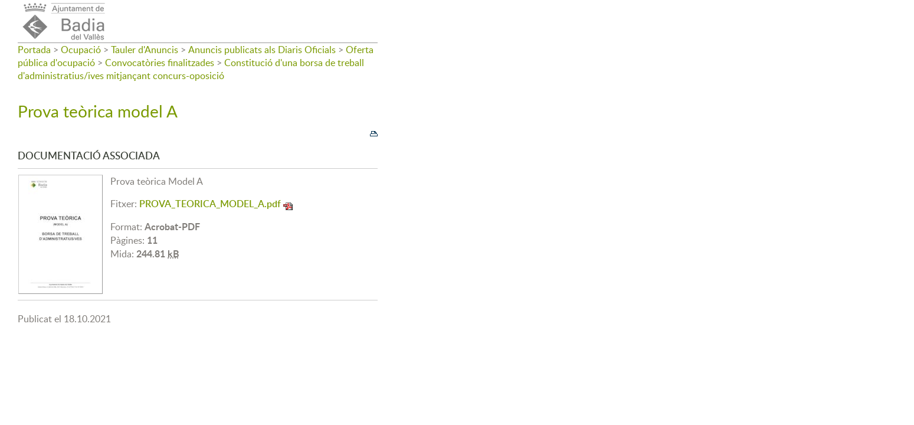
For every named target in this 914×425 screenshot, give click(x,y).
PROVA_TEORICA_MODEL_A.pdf (210, 203)
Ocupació (81, 49)
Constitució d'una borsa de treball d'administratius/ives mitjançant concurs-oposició (191, 69)
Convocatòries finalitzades (159, 62)
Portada (34, 49)
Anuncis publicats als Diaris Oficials (262, 49)
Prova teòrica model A (98, 111)
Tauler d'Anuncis (144, 49)
